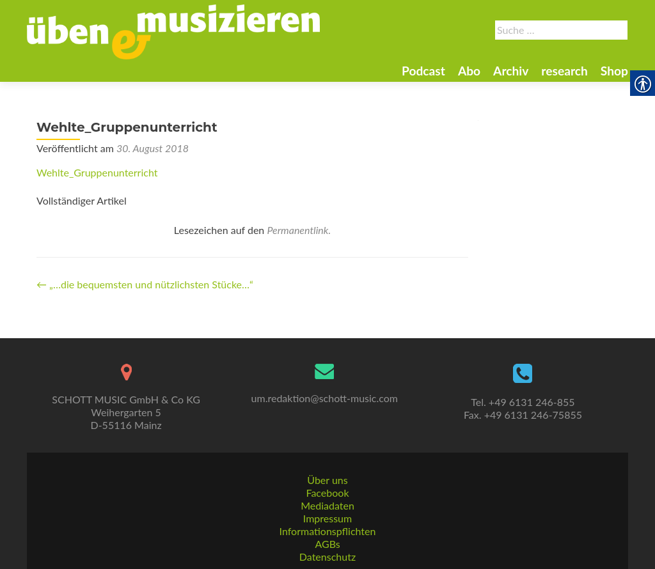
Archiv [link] (510, 70)
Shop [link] (614, 70)
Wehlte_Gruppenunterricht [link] (96, 172)
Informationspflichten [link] (328, 531)
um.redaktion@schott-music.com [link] (324, 398)
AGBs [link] (327, 544)
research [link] (564, 70)
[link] (173, 31)
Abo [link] (469, 70)
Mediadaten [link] (327, 505)
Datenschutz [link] (327, 556)
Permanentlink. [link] (299, 230)
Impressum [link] (327, 518)
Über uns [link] (327, 480)
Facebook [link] (327, 493)
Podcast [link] (423, 70)
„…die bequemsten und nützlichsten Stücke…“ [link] (144, 284)
